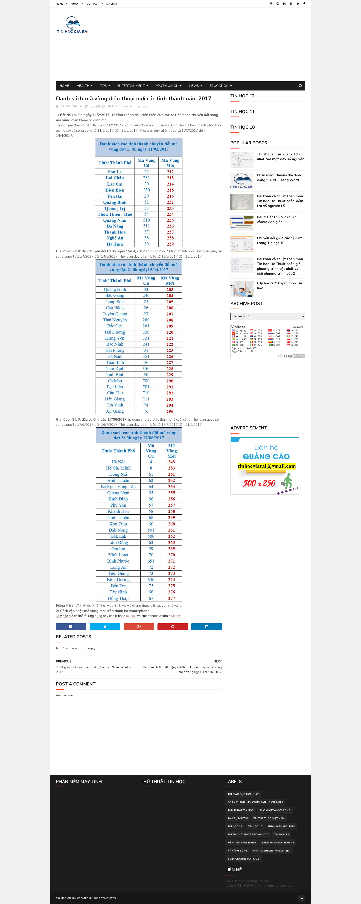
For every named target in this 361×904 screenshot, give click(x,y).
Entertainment (131, 86)
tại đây (130, 616)
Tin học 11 (235, 826)
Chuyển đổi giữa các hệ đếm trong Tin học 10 (280, 240)
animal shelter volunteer (271, 850)
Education (219, 86)
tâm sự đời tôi (238, 818)
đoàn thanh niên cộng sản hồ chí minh (255, 802)
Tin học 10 (255, 826)
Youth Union (167, 86)
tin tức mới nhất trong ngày (129, 106)
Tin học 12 (281, 834)
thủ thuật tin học (241, 810)
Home (60, 4)
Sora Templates (104, 898)
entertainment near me (278, 842)
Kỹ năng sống (237, 850)
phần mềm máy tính (281, 826)
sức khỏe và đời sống (274, 810)
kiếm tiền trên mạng (242, 842)
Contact (93, 4)
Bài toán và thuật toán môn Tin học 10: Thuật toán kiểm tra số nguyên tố (280, 201)
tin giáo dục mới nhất (243, 794)
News (194, 86)
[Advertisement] (221, 44)
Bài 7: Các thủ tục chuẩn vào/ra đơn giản (277, 219)
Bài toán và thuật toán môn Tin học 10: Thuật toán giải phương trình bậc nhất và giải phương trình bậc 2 (280, 266)
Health (83, 86)
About (75, 4)
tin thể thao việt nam (268, 818)
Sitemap (112, 4)
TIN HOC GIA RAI (66, 898)
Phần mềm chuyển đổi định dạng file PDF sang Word (279, 177)
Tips (103, 86)
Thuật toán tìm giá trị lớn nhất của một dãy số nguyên (280, 156)
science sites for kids (243, 858)
